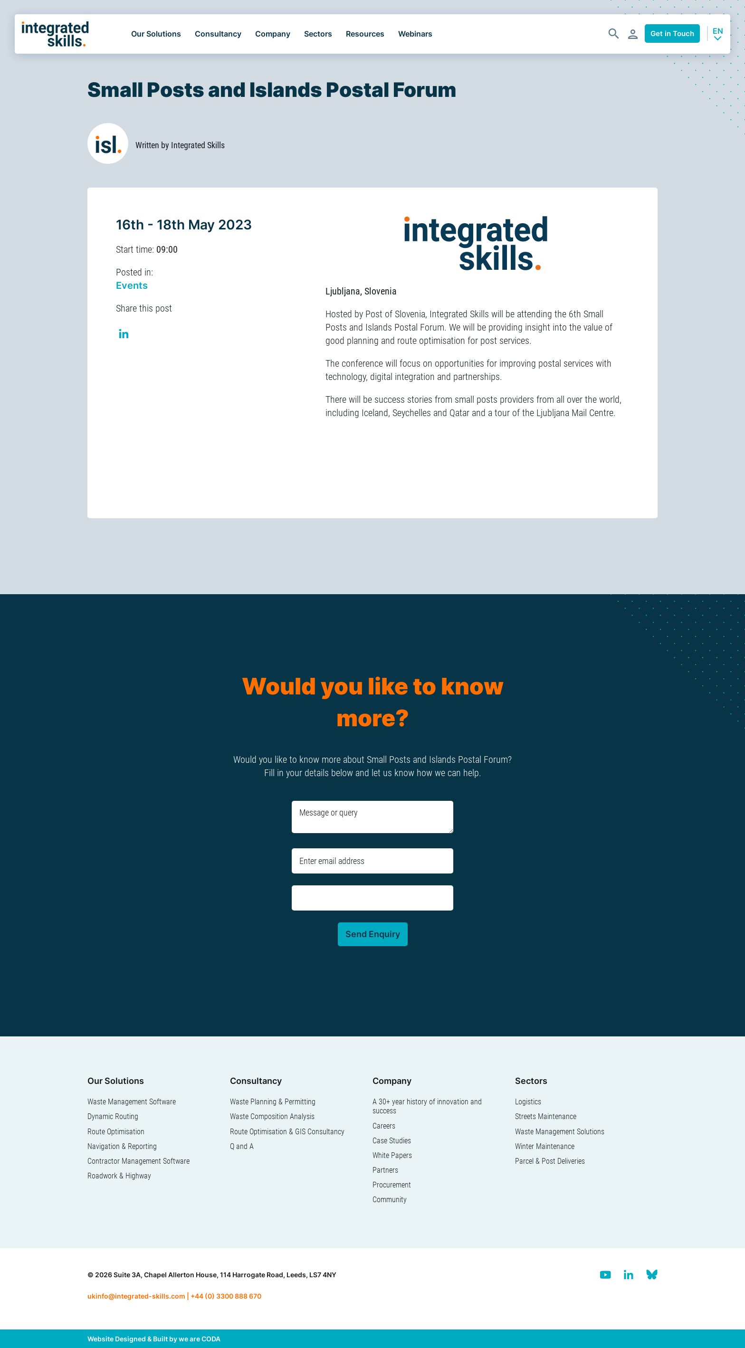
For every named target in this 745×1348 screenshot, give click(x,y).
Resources (365, 33)
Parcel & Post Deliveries (550, 1161)
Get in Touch (672, 33)
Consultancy (218, 33)
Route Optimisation (115, 1131)
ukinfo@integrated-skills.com (136, 1296)
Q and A (242, 1146)
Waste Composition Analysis (272, 1116)
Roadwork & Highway (119, 1175)
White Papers (392, 1155)
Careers (383, 1125)
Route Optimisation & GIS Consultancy (287, 1131)
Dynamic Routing (112, 1116)
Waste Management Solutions (559, 1131)
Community (389, 1199)
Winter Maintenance (544, 1146)
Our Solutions (156, 33)
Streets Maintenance (545, 1116)
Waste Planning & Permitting (272, 1101)
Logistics (528, 1101)
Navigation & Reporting (122, 1146)
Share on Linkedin (124, 335)
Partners (385, 1170)
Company (272, 33)
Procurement (391, 1184)
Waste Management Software (131, 1101)
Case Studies (391, 1140)
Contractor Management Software (138, 1161)
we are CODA (199, 1339)
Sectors (318, 33)
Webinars (415, 33)
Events (132, 285)
